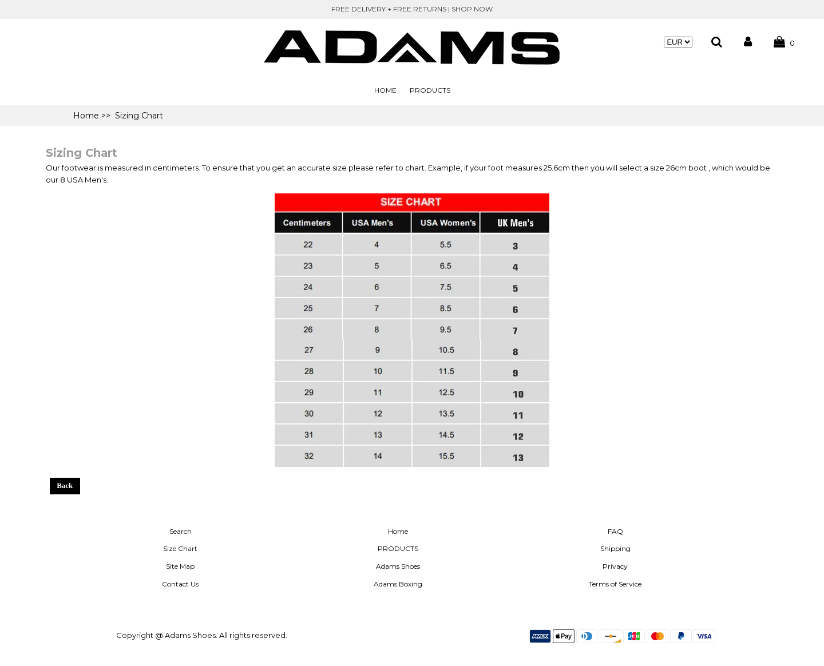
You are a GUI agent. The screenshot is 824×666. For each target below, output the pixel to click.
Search (180, 531)
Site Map (180, 566)
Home (385, 90)
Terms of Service (615, 584)
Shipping (615, 548)
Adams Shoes (398, 566)
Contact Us (180, 584)
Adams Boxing (398, 584)
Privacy (615, 566)
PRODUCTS (430, 90)
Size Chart (180, 548)
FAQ (615, 531)
